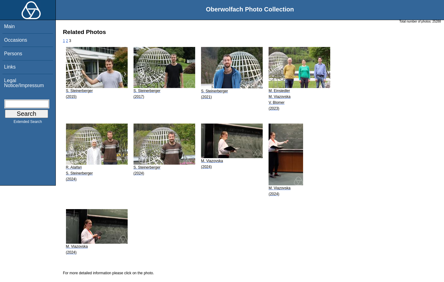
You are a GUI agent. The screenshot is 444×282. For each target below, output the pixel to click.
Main (9, 26)
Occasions (15, 40)
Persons (13, 53)
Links (9, 66)
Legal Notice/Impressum (24, 83)
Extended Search (28, 123)
